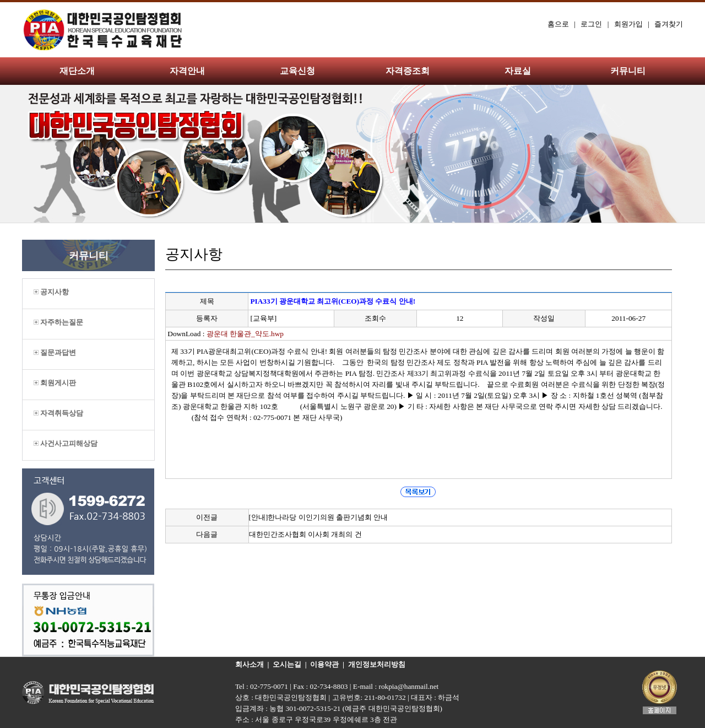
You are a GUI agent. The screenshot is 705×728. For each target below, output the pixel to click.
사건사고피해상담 (65, 443)
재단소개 (77, 71)
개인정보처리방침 (376, 664)
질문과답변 (55, 352)
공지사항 (51, 292)
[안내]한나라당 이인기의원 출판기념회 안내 (318, 517)
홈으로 (558, 24)
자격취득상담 (58, 413)
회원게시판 (55, 383)
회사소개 (249, 664)
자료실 (518, 71)
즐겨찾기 (668, 24)
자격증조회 (408, 71)
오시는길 (287, 664)
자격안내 (187, 71)
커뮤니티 (628, 71)
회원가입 (628, 24)
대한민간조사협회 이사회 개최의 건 (305, 534)
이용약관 (324, 664)
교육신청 (297, 71)
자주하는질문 (58, 322)
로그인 (591, 24)
